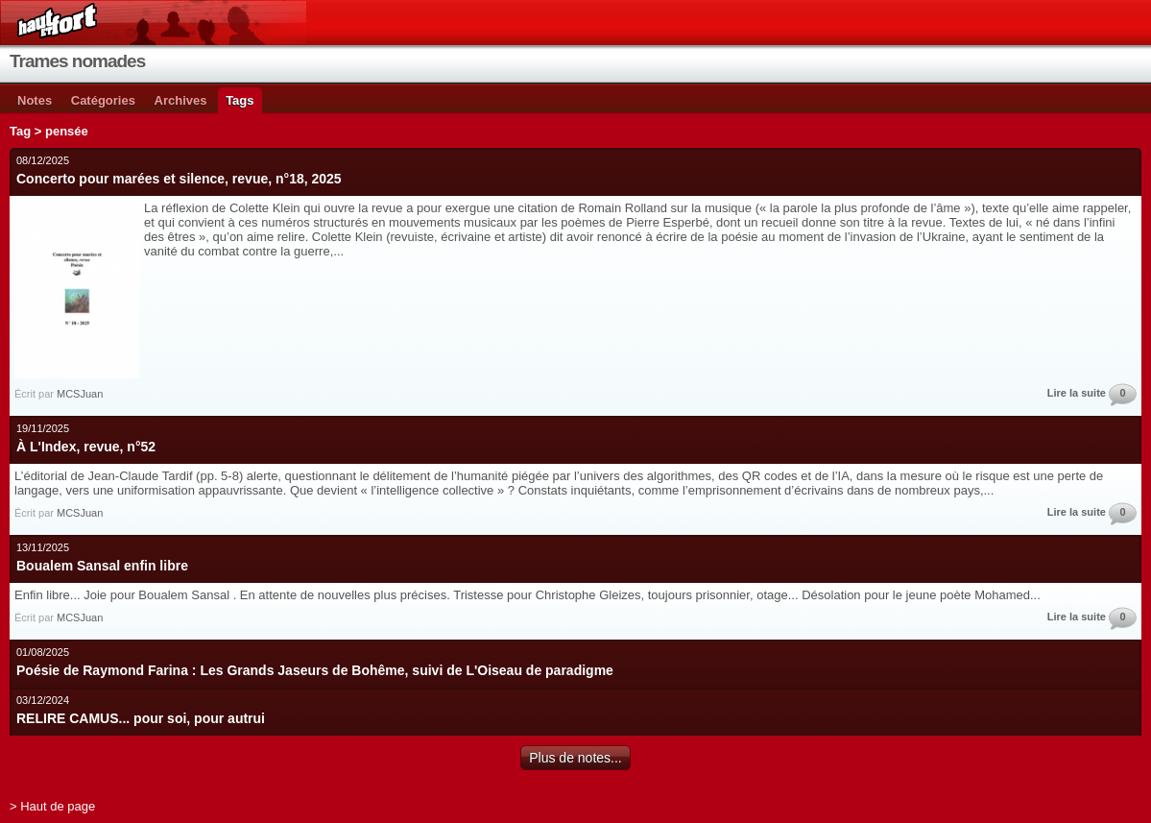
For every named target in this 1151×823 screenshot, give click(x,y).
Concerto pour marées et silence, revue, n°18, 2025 (179, 178)
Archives (181, 100)
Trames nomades (77, 61)
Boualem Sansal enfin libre (102, 565)
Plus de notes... (575, 757)
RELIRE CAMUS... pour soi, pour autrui (140, 718)
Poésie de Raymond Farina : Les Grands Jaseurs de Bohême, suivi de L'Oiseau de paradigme (314, 670)
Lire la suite (1076, 393)
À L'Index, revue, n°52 (86, 446)
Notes (34, 100)
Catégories (103, 100)
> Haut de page (52, 806)
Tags (239, 100)
